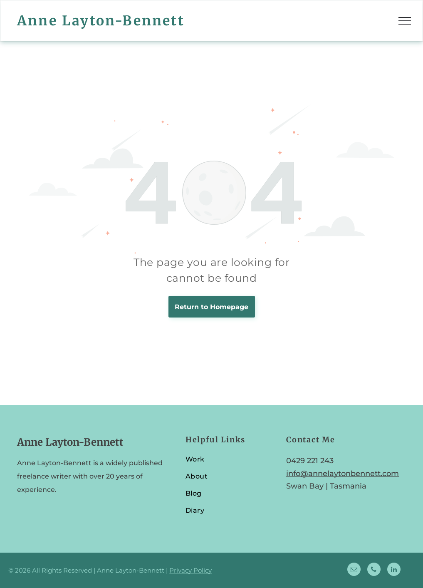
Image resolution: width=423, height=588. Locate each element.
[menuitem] (228, 462)
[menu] (405, 21)
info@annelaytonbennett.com (342, 473)
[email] (354, 570)
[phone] (374, 570)
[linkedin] (394, 570)
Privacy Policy (190, 570)
